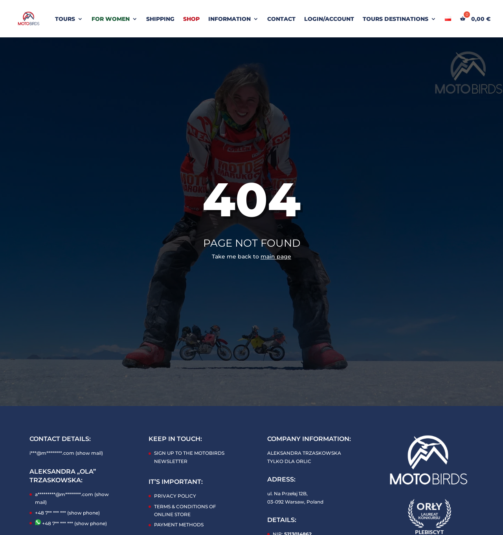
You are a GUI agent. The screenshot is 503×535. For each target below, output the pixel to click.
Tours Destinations (395, 19)
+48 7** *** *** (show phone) (67, 513)
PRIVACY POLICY (175, 496)
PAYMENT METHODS (179, 525)
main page (276, 256)
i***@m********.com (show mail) (66, 453)
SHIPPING (160, 19)
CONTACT (281, 19)
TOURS (65, 19)
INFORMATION (229, 19)
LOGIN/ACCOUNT (329, 19)
